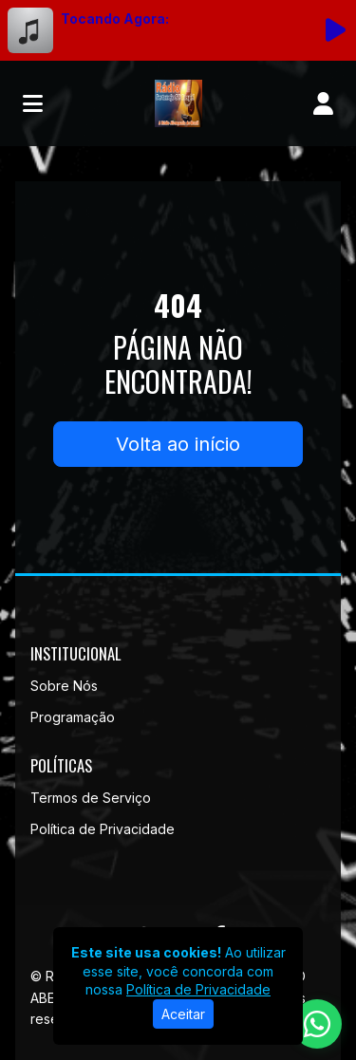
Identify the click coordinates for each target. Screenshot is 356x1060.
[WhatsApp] (317, 1024)
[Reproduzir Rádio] (335, 30)
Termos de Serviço (90, 798)
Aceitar (183, 1014)
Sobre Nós (64, 686)
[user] (323, 103)
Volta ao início (178, 444)
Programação (72, 717)
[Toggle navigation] (32, 103)
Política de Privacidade (102, 829)
